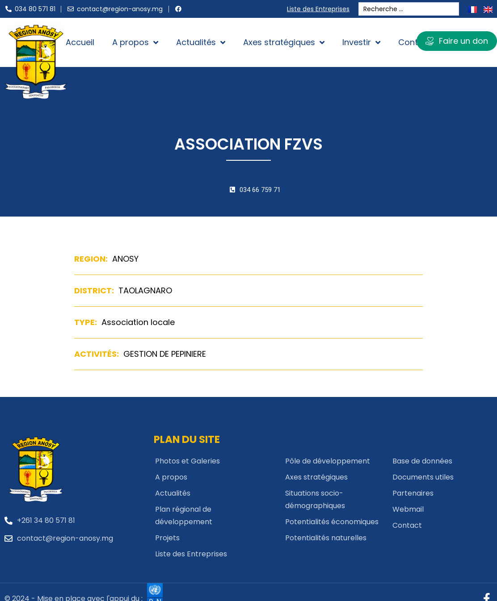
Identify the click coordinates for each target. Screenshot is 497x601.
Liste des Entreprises (320, 9)
